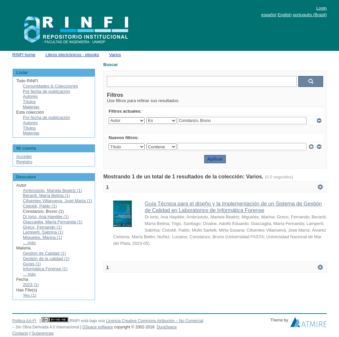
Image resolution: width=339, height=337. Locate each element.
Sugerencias (42, 333)
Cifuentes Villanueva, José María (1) (57, 200)
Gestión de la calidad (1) (46, 258)
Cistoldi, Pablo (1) (40, 206)
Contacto (20, 333)
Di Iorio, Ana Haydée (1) (46, 216)
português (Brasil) (310, 14)
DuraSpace (166, 327)
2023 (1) (31, 284)
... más (29, 242)
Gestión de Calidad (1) (44, 253)
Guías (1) (32, 263)
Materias (31, 106)
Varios (115, 54)
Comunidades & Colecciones (50, 86)
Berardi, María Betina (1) (46, 195)
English (284, 14)
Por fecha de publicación (46, 91)
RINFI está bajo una (87, 320)
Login (321, 8)
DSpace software (97, 327)
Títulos (29, 101)
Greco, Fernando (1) (42, 227)
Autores (30, 96)
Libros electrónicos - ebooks (72, 54)
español (268, 14)
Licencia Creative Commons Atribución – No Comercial (154, 320)
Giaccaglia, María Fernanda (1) (52, 221)
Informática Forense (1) (45, 268)
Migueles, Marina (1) (42, 237)
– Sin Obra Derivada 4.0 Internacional (45, 327)
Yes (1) (29, 295)
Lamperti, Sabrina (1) (43, 232)
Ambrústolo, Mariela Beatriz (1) (52, 190)
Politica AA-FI (24, 320)
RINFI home (23, 54)
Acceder (24, 156)
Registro (24, 161)
